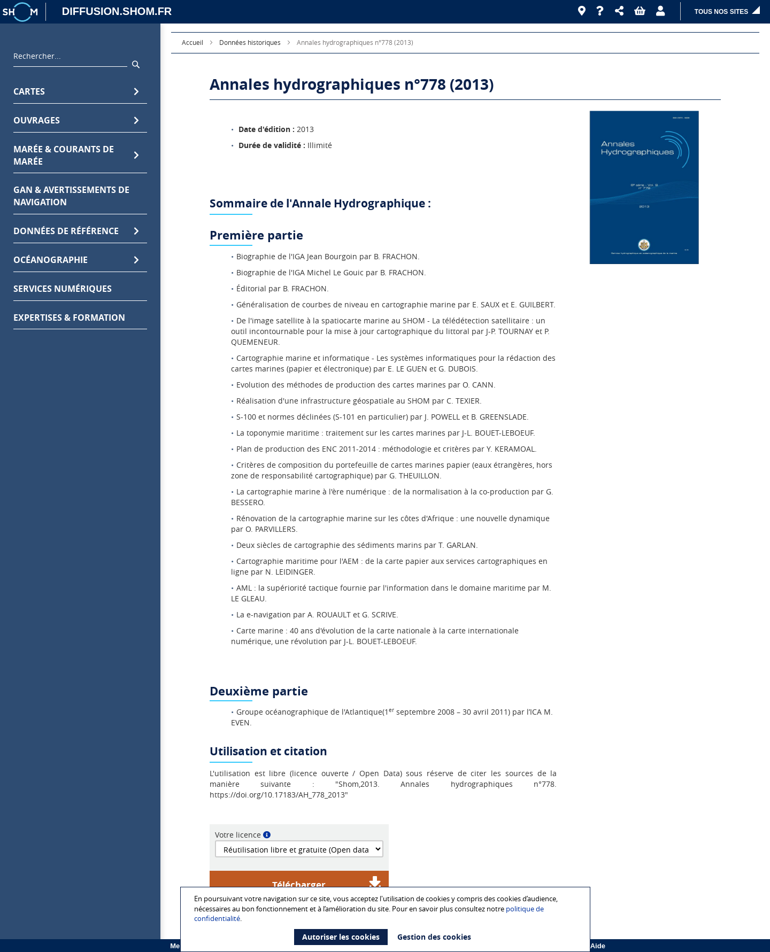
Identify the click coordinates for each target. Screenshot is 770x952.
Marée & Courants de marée (76, 155)
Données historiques (250, 42)
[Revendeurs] (582, 11)
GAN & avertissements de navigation (71, 196)
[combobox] (70, 59)
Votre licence (238, 835)
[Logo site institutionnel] (21, 12)
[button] (619, 11)
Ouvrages (76, 120)
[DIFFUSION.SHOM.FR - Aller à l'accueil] (111, 12)
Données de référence (76, 231)
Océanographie (76, 260)
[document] (386, 919)
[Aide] (600, 11)
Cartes (76, 92)
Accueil (192, 42)
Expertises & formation (69, 317)
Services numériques (62, 289)
